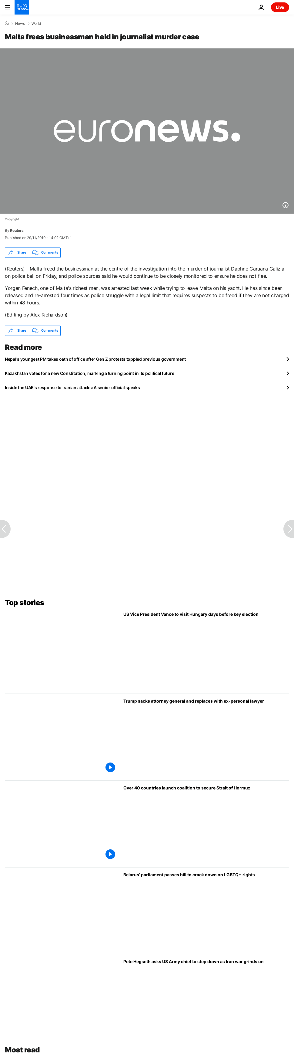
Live (280, 7)
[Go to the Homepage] (22, 7)
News (20, 23)
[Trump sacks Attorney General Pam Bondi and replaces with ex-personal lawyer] (206, 737)
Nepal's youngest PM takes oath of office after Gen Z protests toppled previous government (95, 359)
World (36, 23)
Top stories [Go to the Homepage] (24, 602)
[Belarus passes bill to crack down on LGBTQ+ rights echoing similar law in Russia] (206, 910)
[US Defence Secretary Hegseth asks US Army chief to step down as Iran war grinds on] (206, 997)
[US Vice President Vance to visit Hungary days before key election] (206, 650)
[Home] (6, 23)
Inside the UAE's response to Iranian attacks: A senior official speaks (72, 387)
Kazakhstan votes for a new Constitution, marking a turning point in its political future (89, 373)
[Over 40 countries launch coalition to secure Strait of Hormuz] (206, 824)
